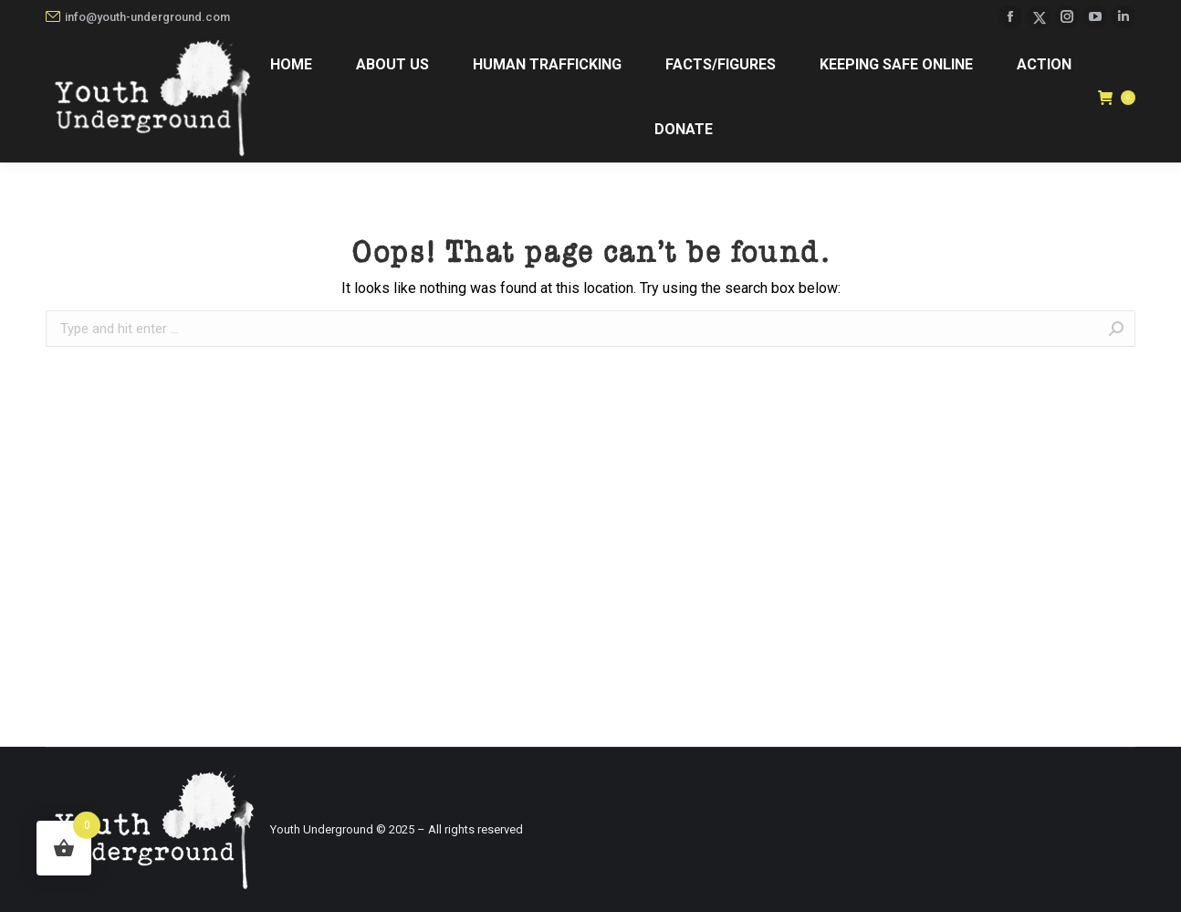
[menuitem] (290, 65)
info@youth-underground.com (138, 16)
